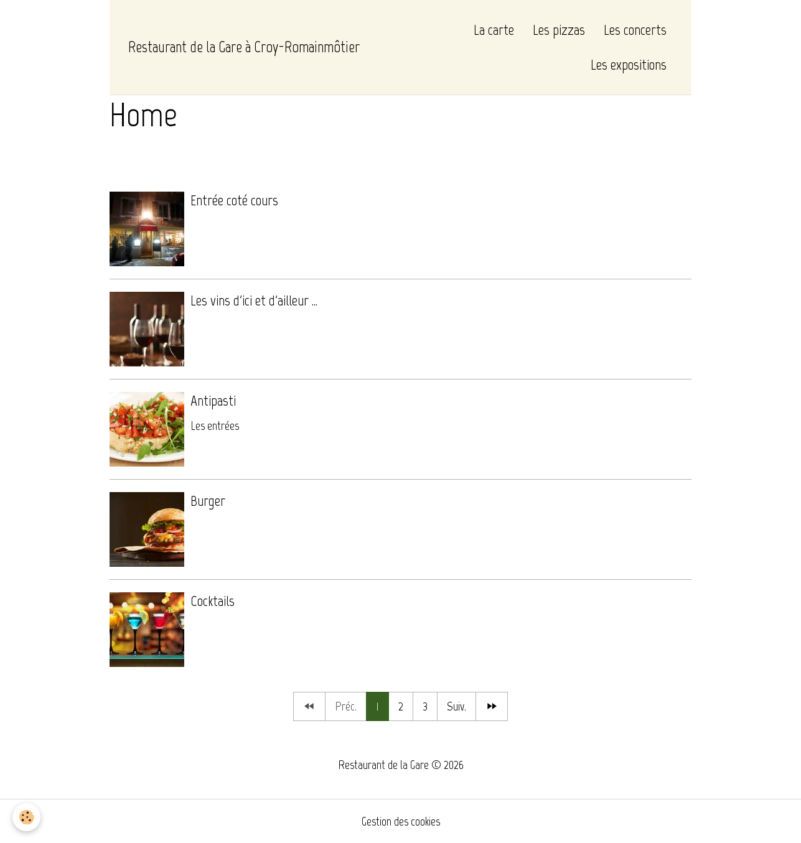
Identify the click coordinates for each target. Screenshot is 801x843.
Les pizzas (559, 30)
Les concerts (635, 30)
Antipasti (213, 400)
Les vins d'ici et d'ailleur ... (253, 300)
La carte (494, 30)
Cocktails (212, 601)
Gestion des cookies (401, 821)
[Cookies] (26, 817)
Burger (207, 500)
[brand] (244, 47)
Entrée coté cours (234, 200)
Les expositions (629, 64)
